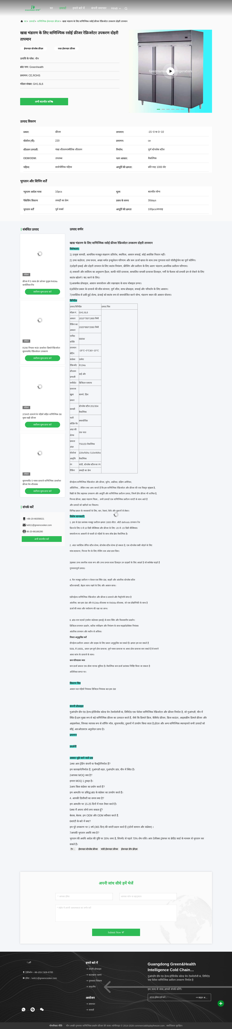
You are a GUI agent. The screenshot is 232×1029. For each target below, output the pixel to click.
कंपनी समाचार (98, 8)
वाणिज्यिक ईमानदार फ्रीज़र (48, 21)
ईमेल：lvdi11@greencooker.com (39, 978)
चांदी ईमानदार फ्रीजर (109, 849)
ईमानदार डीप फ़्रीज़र (129, 849)
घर (51, 8)
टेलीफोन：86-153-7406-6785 (37, 972)
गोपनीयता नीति (55, 1025)
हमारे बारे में (79, 8)
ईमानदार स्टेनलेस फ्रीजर (88, 849)
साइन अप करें (201, 997)
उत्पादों (62, 8)
